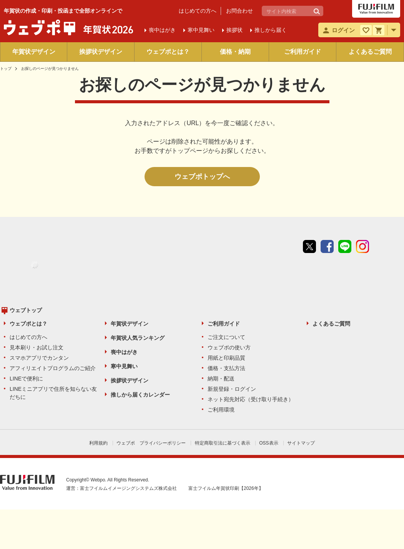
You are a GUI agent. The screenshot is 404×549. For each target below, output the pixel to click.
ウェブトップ (26, 310)
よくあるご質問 (370, 51)
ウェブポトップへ (202, 176)
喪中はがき (124, 352)
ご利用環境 (221, 410)
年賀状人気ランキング (138, 338)
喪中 (162, 30)
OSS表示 (268, 443)
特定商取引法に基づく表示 (222, 443)
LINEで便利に (26, 378)
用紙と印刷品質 (226, 358)
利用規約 (98, 443)
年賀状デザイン (33, 51)
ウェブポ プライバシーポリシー (151, 443)
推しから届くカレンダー (140, 395)
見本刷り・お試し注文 (36, 347)
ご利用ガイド (302, 51)
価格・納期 (235, 51)
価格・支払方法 (226, 368)
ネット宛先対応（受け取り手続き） (251, 399)
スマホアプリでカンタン (39, 358)
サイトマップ (301, 443)
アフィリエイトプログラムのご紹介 (53, 368)
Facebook (327, 246)
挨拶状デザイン (100, 51)
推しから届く (270, 30)
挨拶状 (234, 30)
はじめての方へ (197, 11)
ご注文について (226, 337)
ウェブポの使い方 (229, 347)
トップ (6, 68)
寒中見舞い (124, 366)
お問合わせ (239, 11)
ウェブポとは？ (168, 51)
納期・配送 (221, 378)
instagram (362, 246)
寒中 (201, 30)
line (344, 246)
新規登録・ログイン (232, 389)
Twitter (309, 246)
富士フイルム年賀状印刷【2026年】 (225, 488)
